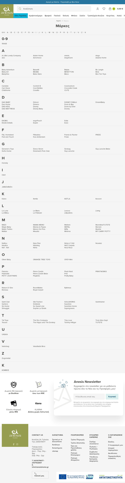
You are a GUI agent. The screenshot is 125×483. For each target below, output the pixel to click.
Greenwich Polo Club (41, 151)
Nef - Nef (5, 247)
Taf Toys (5, 320)
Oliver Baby (6, 259)
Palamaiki (5, 273)
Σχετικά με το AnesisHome (57, 441)
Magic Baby (6, 227)
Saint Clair (6, 302)
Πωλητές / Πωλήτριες (94, 448)
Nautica (5, 245)
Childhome (6, 90)
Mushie (98, 229)
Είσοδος (111, 442)
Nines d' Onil (69, 243)
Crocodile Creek (70, 88)
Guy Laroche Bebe (103, 149)
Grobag (67, 149)
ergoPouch (37, 120)
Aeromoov (37, 57)
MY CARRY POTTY (103, 231)
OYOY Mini (68, 259)
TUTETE (99, 322)
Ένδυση (66, 15)
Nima (35, 247)
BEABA (36, 72)
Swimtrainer (100, 302)
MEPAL (67, 227)
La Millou (5, 213)
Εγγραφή (112, 396)
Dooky (67, 108)
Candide (5, 86)
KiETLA (67, 198)
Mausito (36, 231)
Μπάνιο (74, 15)
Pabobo (5, 271)
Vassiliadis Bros (39, 346)
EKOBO (5, 120)
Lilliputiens (68, 213)
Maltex (4, 231)
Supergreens (69, 308)
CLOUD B (37, 86)
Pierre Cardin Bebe (40, 273)
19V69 (4, 43)
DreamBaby (100, 102)
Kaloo (4, 198)
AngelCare (68, 57)
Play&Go (36, 275)
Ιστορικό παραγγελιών (113, 449)
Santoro (5, 304)
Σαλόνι (82, 15)
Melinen (67, 224)
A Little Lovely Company (11, 55)
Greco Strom (38, 149)
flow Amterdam (39, 137)
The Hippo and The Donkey (44, 322)
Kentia (35, 198)
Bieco (66, 74)
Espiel (35, 123)
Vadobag (5, 346)
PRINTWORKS (101, 271)
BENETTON (69, 72)
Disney (35, 106)
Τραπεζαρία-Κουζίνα (95, 15)
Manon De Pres (39, 229)
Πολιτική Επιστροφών (75, 454)
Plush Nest (68, 271)
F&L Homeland (8, 134)
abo (3, 57)
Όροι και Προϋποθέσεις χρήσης (76, 448)
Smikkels (36, 304)
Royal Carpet (38, 290)
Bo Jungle (99, 69)
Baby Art (5, 72)
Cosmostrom (69, 86)
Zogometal (6, 358)
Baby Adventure (8, 69)
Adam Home (38, 55)
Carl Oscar (6, 88)
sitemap (55, 451)
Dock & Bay (69, 104)
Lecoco (67, 210)
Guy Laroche (69, 151)
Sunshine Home (70, 306)
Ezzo (66, 123)
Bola (97, 72)
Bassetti (36, 69)
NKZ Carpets (69, 245)
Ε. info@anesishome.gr (40, 466)
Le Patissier (37, 213)
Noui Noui (68, 247)
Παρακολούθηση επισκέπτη (114, 457)
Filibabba (36, 134)
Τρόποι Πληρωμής (78, 440)
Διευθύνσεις (112, 453)
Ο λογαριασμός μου (115, 445)
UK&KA (5, 334)
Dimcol (35, 102)
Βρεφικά (48, 15)
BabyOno (5, 74)
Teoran (4, 322)
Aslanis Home (101, 57)
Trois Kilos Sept (102, 320)
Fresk (66, 137)
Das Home (6, 104)
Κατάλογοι (56, 445)
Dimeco (36, 104)
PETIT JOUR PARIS (9, 275)
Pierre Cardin (38, 271)
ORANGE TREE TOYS (41, 259)
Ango (98, 55)
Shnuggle (5, 308)
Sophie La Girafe (39, 308)
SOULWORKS (69, 302)
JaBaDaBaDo (7, 187)
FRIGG (98, 134)
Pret (65, 273)
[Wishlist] (104, 9)
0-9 (3, 32)
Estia (66, 120)
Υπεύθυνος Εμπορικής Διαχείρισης (94, 459)
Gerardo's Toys (8, 149)
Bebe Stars (37, 74)
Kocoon (99, 198)
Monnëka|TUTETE (103, 224)
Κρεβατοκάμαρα (35, 15)
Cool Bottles (38, 88)
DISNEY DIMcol (70, 102)
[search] (20, 8)
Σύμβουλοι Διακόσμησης (94, 453)
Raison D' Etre (7, 287)
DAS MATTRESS (8, 108)
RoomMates (37, 287)
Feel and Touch (8, 137)
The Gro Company (40, 320)
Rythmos (67, 287)
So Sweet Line (38, 306)
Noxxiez (99, 243)
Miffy (66, 229)
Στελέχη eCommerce (94, 443)
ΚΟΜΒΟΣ (5, 370)
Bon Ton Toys (101, 74)
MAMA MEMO (38, 224)
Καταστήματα (57, 448)
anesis (66, 55)
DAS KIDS (6, 106)
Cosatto (36, 90)
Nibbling (36, 245)
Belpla (66, 69)
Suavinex (67, 304)
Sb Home (5, 306)
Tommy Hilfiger (70, 322)
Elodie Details (7, 123)
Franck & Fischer (70, 134)
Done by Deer (69, 106)
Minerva (67, 231)
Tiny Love (68, 320)
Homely (5, 163)
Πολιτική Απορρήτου (75, 459)
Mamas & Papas (39, 227)
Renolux (5, 290)
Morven (98, 227)
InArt (4, 175)
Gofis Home (6, 151)
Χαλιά (119, 15)
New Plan (37, 243)
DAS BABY (6, 102)
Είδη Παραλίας (21, 15)
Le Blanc (36, 210)
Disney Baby (38, 108)
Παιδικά (57, 15)
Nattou (4, 243)
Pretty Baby (68, 275)
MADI (4, 224)
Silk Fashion (37, 302)
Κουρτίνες (110, 15)
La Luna (5, 210)
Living (98, 210)
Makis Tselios (7, 229)
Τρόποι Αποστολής (78, 443)
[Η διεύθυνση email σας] (89, 396)
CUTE (66, 90)
